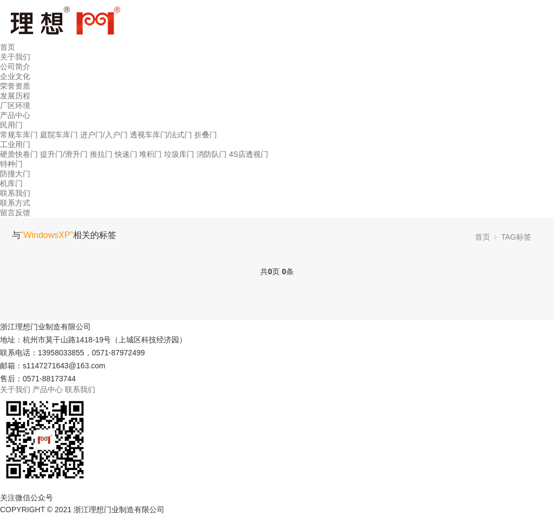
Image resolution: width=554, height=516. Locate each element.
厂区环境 (15, 105)
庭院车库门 (59, 134)
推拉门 (101, 154)
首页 (7, 47)
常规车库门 (19, 134)
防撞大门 (15, 173)
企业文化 (15, 76)
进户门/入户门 (104, 134)
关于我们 (15, 56)
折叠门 (205, 134)
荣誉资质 (15, 86)
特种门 (11, 164)
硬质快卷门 (19, 154)
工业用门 (15, 144)
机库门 (11, 183)
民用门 (11, 125)
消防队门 (211, 154)
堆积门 (150, 154)
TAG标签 (516, 237)
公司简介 (15, 66)
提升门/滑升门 (64, 154)
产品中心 (15, 115)
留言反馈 (15, 212)
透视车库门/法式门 (161, 134)
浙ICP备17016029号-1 (207, 509)
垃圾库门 (179, 154)
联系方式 (15, 203)
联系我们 (15, 193)
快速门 (126, 154)
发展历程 (15, 95)
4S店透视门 (248, 154)
